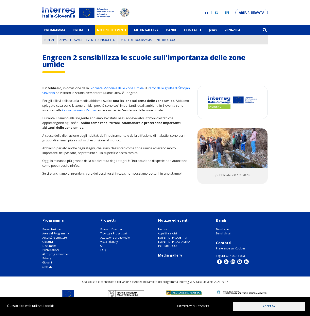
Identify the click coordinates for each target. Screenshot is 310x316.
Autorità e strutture (54, 237)
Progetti (81, 30)
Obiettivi (47, 242)
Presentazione (51, 229)
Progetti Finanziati (111, 229)
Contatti (192, 30)
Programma (54, 30)
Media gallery (170, 255)
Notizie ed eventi (111, 30)
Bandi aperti (223, 229)
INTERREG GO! (165, 40)
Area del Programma (55, 233)
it (206, 12)
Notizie (49, 40)
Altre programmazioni (56, 254)
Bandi (171, 30)
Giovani (47, 262)
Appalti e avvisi (71, 40)
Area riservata (251, 12)
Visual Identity (109, 242)
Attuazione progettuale (115, 237)
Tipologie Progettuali (113, 233)
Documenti (49, 246)
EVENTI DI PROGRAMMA (135, 40)
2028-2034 (232, 30)
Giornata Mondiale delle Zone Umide (117, 88)
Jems (213, 30)
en (227, 12)
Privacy (46, 258)
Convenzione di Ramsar (80, 110)
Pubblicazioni (50, 250)
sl (216, 12)
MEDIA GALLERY (146, 30)
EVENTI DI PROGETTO (100, 40)
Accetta (269, 306)
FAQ (103, 250)
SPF (102, 246)
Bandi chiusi (223, 233)
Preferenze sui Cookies (230, 248)
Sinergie (47, 266)
